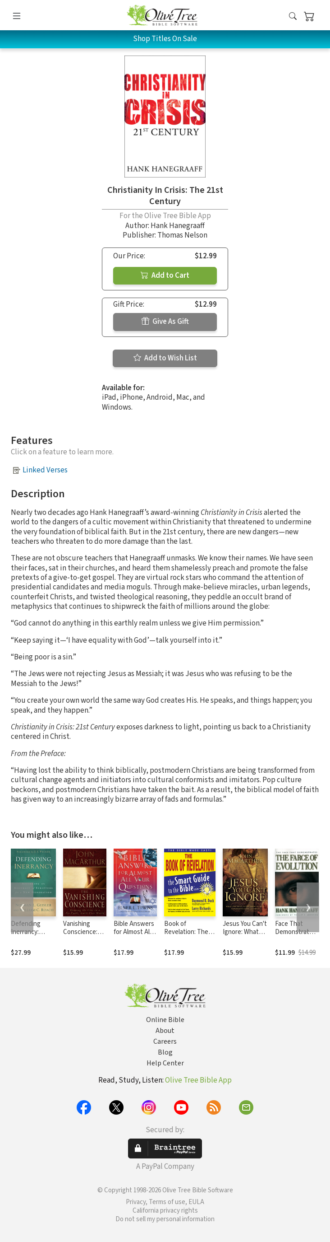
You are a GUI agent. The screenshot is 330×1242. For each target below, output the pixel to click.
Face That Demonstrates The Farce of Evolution (295, 936)
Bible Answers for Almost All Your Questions (135, 932)
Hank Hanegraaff (178, 225)
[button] (293, 17)
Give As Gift (165, 321)
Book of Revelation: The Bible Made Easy (187, 932)
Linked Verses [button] (45, 470)
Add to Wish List (165, 358)
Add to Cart (165, 275)
